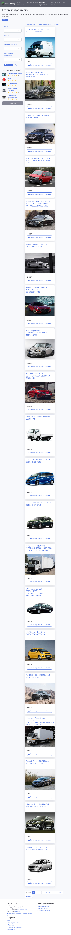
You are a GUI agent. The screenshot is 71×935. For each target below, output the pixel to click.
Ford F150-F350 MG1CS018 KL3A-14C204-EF (38, 676)
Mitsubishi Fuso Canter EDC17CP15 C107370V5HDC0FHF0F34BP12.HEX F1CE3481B (40, 721)
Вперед (28, 896)
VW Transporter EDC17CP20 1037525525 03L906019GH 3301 (38, 160)
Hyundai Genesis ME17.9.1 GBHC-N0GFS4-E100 (37, 245)
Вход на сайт (42, 913)
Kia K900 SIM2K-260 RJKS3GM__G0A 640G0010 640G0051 (37, 74)
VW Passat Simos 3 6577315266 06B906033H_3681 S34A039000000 (34, 592)
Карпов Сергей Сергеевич (12, 89)
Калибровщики (32, 3)
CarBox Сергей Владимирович (12, 96)
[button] (68, 4)
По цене (56, 24)
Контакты (11, 929)
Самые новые (31, 24)
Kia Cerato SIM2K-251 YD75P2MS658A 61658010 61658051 (38, 375)
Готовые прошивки (43, 4)
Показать (8, 65)
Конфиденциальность (15, 927)
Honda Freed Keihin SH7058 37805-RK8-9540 (38, 461)
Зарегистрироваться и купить (39, 65)
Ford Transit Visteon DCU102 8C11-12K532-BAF (38, 30)
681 (60, 893)
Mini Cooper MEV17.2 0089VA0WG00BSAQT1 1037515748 (36, 332)
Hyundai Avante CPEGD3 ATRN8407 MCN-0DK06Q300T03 (36, 289)
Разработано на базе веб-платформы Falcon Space (20, 914)
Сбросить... (18, 65)
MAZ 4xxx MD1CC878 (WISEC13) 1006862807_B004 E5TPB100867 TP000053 (39, 548)
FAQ (64, 3)
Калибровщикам (13, 923)
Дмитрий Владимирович (15, 73)
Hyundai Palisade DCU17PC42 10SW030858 (39, 116)
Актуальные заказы (55, 4)
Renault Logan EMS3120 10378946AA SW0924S (36, 848)
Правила (11, 925)
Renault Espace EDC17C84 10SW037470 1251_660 (37, 762)
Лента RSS (12, 103)
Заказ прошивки (20, 4)
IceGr (9, 79)
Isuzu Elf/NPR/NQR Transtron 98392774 (38, 417)
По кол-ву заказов (44, 24)
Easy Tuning (10, 3)
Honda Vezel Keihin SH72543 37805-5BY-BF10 (38, 504)
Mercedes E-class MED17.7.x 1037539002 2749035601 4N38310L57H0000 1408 (38, 203)
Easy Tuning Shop (22, 910)
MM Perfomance (12, 84)
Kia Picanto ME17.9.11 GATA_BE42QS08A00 (35, 633)
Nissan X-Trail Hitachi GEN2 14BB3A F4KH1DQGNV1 (37, 805)
